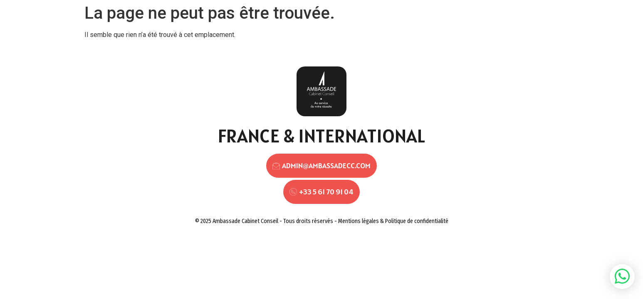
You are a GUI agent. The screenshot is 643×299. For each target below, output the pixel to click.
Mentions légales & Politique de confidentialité (393, 221)
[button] (622, 276)
